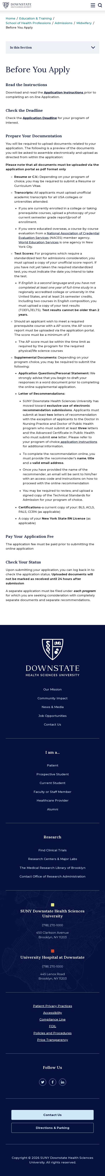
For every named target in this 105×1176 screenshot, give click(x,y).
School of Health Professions (28, 23)
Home (10, 18)
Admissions (63, 23)
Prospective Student (52, 774)
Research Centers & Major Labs (52, 859)
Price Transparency (52, 1040)
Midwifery (84, 23)
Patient (52, 765)
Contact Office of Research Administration (52, 876)
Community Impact (52, 698)
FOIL (52, 1026)
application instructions (78, 442)
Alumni (52, 809)
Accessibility (52, 1012)
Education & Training (35, 18)
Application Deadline (40, 118)
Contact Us (52, 724)
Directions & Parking (52, 1128)
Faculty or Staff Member (52, 792)
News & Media (53, 707)
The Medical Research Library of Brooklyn (52, 868)
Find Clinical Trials (52, 850)
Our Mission (52, 689)
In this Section (21, 47)
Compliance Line (52, 1019)
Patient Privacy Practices (52, 1006)
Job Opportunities (53, 716)
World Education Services (38, 242)
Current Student (52, 783)
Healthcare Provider (53, 800)
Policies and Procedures (52, 1033)
